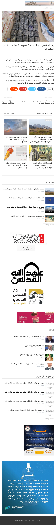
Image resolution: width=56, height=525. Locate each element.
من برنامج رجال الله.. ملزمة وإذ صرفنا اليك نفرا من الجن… (25, 410)
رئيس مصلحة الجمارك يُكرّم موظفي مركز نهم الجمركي (14, 102)
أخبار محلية (48, 120)
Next (43, 172)
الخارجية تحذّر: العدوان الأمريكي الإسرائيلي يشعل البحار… (25, 198)
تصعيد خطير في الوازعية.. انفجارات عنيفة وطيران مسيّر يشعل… (23, 189)
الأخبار (24, 120)
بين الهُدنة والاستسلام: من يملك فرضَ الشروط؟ (28, 336)
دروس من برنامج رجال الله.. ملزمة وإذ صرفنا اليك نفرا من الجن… (23, 383)
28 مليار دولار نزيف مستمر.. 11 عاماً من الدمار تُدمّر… (27, 216)
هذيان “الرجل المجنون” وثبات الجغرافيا (32, 354)
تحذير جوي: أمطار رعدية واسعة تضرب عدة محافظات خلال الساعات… (25, 208)
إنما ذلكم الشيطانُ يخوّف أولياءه (33, 345)
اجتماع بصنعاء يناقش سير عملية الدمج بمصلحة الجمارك (43, 102)
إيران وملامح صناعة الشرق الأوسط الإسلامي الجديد (27, 363)
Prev (49, 172)
